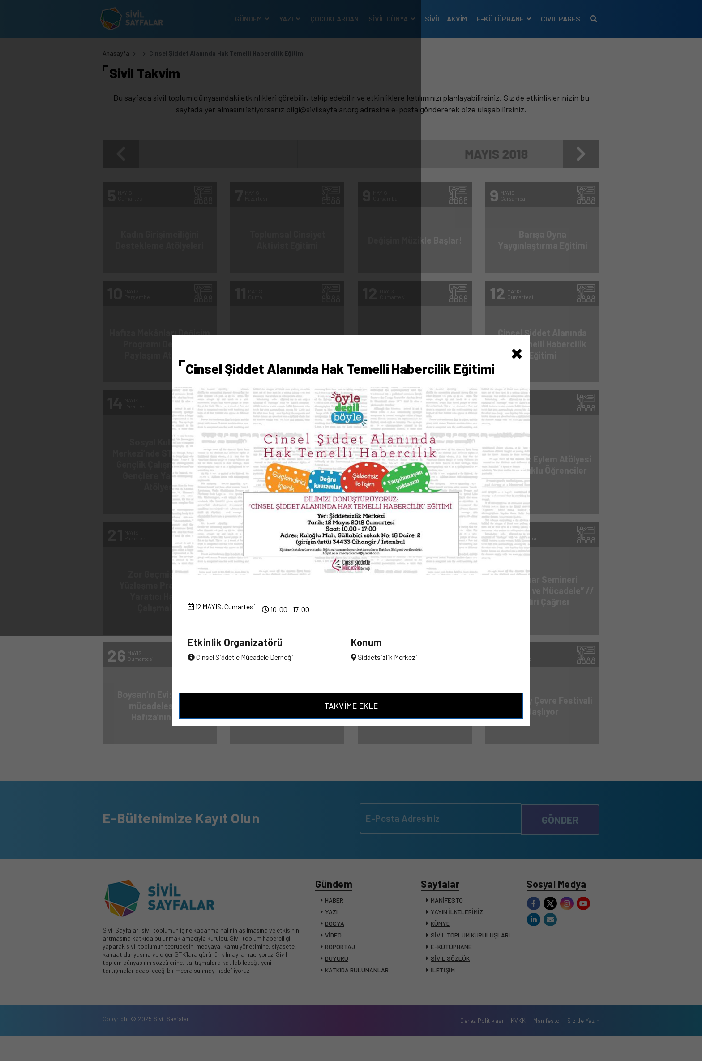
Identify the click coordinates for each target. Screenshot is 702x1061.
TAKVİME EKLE (351, 709)
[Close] (517, 347)
